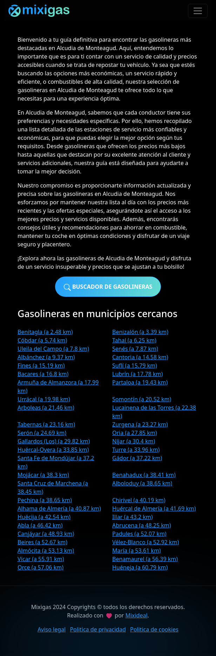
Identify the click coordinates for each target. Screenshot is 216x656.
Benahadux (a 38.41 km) (144, 475)
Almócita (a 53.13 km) (46, 550)
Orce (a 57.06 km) (40, 567)
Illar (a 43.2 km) (132, 517)
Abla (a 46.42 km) (40, 525)
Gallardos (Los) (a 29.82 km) (54, 441)
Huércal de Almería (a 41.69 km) (154, 508)
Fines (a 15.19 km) (41, 365)
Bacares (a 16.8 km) (43, 374)
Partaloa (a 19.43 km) (140, 382)
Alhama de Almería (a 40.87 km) (59, 508)
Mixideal (136, 615)
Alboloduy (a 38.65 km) (142, 483)
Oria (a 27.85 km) (134, 433)
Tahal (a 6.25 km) (134, 340)
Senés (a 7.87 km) (135, 349)
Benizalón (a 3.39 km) (140, 332)
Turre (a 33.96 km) (136, 449)
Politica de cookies (154, 629)
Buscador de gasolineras (108, 287)
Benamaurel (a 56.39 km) (145, 559)
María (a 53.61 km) (136, 550)
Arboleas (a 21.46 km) (46, 407)
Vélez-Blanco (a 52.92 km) (145, 542)
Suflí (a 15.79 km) (134, 365)
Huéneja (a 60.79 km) (140, 567)
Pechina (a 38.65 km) (45, 500)
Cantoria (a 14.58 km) (140, 357)
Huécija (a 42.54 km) (44, 517)
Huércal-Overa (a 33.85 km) (53, 449)
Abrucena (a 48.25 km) (141, 525)
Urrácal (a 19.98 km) (44, 399)
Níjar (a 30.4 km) (133, 441)
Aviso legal (52, 629)
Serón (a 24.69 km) (42, 433)
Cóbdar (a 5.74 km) (42, 340)
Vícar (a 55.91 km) (41, 559)
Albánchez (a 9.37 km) (46, 357)
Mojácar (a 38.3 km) (43, 475)
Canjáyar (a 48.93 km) (46, 534)
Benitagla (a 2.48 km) (45, 332)
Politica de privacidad (98, 629)
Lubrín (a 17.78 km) (137, 374)
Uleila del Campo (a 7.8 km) (53, 349)
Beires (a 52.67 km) (42, 542)
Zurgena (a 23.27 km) (140, 424)
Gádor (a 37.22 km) (137, 458)
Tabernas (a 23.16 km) (46, 424)
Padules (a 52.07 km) (139, 534)
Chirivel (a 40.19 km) (139, 500)
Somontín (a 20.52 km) (141, 399)
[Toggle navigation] (198, 11)
